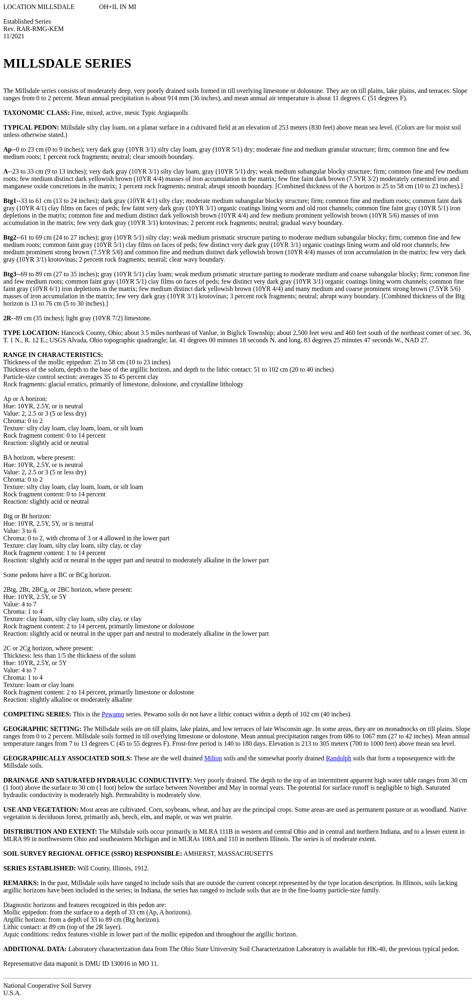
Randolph (338, 758)
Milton (213, 758)
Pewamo (113, 714)
